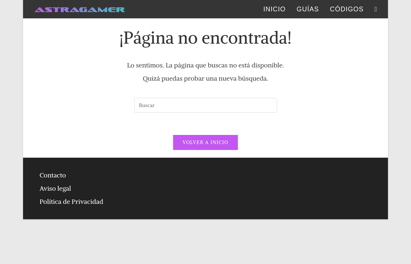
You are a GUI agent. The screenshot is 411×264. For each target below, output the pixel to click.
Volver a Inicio (205, 142)
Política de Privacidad (71, 201)
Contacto (53, 175)
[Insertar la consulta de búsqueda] (205, 105)
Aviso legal (55, 188)
